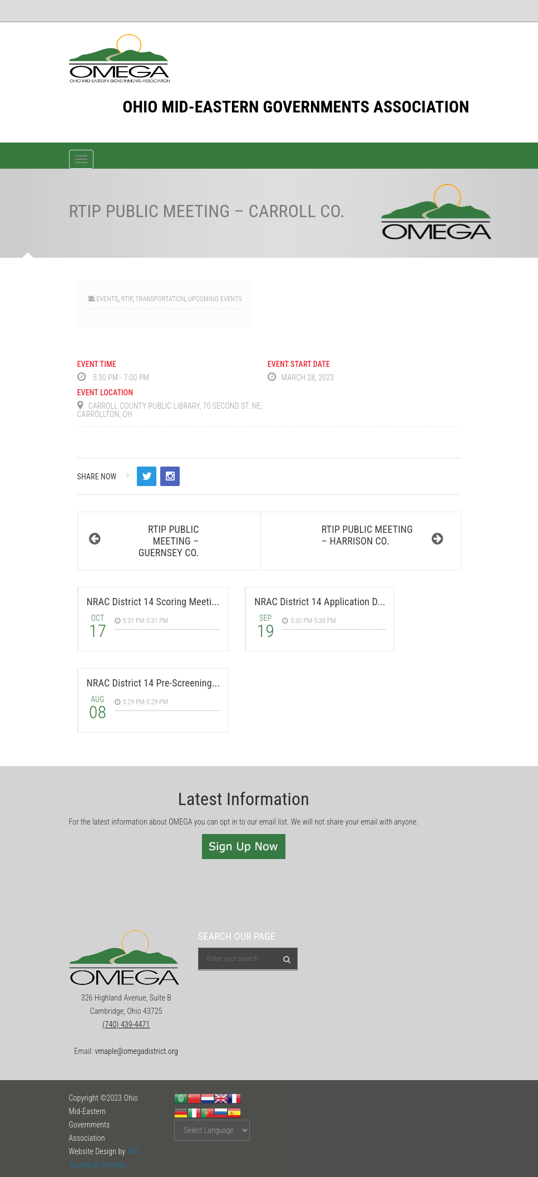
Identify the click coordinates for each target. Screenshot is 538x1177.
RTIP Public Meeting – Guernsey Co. (169, 540)
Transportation (160, 299)
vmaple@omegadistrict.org (136, 1051)
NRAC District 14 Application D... (319, 601)
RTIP (126, 299)
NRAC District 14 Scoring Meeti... (153, 601)
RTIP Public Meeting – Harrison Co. (367, 535)
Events (107, 299)
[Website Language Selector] (211, 1130)
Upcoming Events (214, 299)
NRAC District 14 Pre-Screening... (153, 683)
